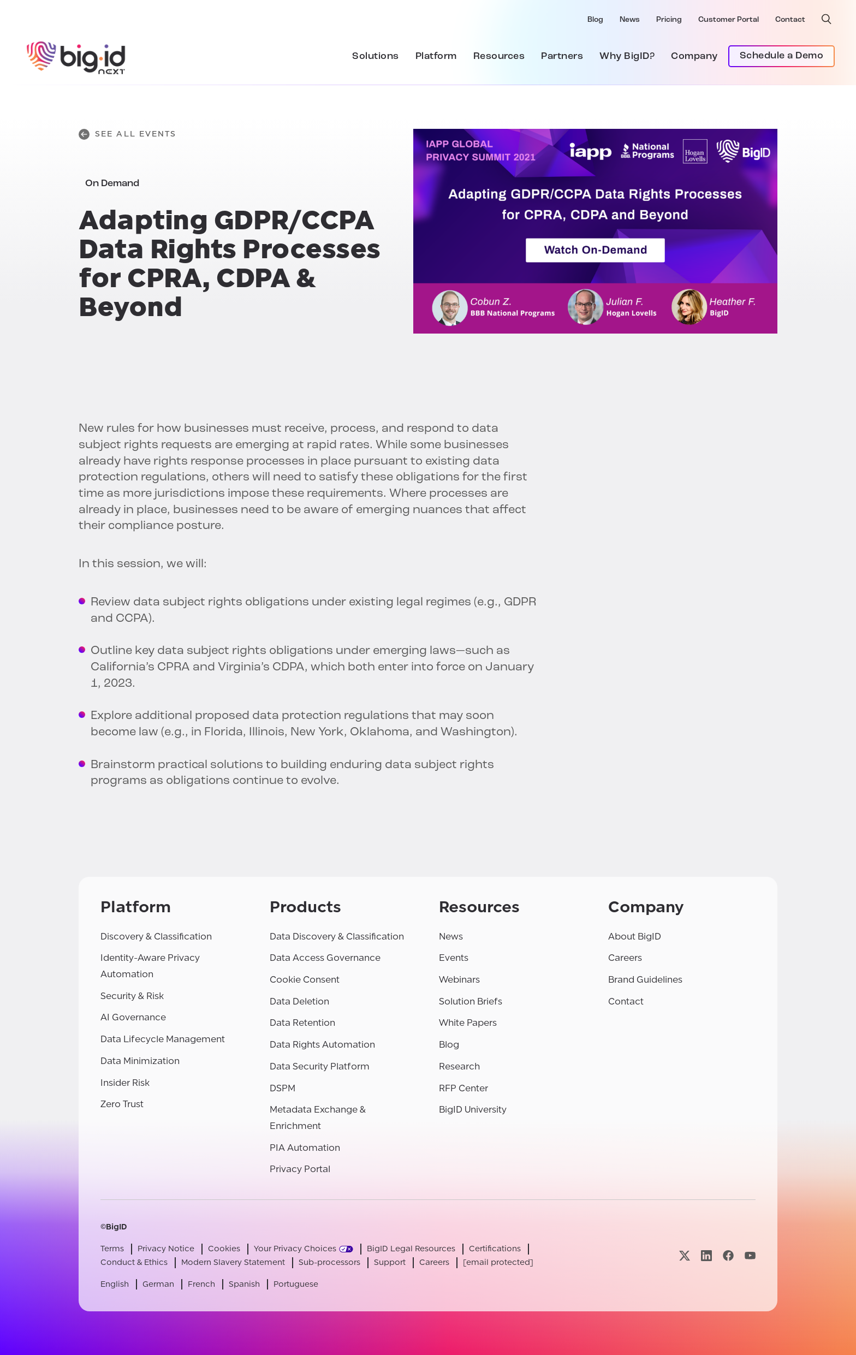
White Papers (468, 1023)
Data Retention (302, 1023)
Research (459, 1066)
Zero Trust (122, 1104)
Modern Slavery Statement (233, 1262)
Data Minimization (140, 1061)
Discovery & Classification (156, 936)
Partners (562, 56)
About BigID (634, 936)
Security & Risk (132, 996)
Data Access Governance (325, 958)
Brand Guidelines (645, 979)
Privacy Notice (166, 1248)
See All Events (127, 134)
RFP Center (463, 1088)
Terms (112, 1248)
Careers (625, 958)
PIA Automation (305, 1148)
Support (390, 1262)
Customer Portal (728, 20)
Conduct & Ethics (134, 1262)
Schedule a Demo (782, 56)
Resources (499, 56)
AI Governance (133, 1017)
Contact (790, 20)
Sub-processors (329, 1262)
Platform (436, 56)
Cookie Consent (305, 979)
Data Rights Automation (322, 1044)
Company (694, 56)
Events (453, 958)
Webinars (459, 979)
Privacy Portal (300, 1169)
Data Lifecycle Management (162, 1039)
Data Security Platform (320, 1066)
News (630, 20)
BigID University (473, 1109)
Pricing (669, 20)
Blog (595, 20)
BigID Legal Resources (411, 1248)
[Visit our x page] (684, 1255)
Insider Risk (125, 1083)
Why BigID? (627, 56)
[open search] (826, 19)
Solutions (375, 56)
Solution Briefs (470, 1001)
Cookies (224, 1248)
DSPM (282, 1088)
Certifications (495, 1248)
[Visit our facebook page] (728, 1255)
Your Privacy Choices (295, 1248)
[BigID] (76, 56)
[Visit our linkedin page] (706, 1255)
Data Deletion (299, 1001)
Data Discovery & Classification (337, 936)
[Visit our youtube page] (750, 1255)
